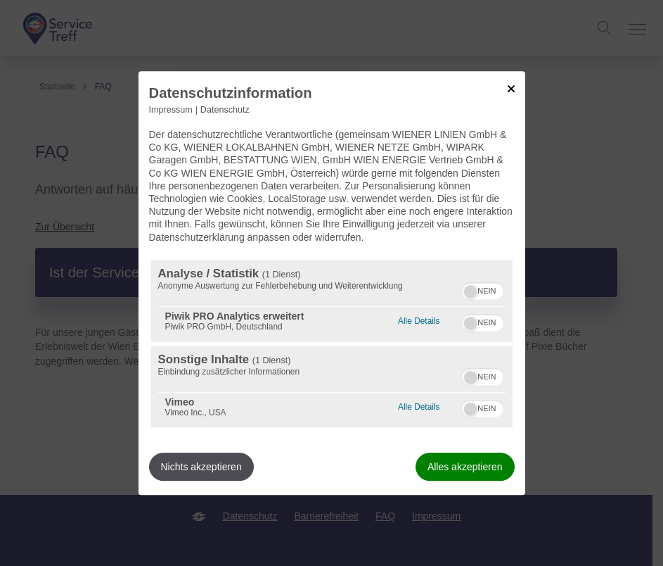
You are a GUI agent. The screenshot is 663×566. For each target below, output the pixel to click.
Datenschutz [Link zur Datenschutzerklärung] (225, 110)
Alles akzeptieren (465, 466)
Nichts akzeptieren (201, 466)
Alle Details (418, 319)
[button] (470, 291)
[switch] (483, 289)
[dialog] (332, 283)
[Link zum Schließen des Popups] (511, 88)
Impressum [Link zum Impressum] (171, 110)
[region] (332, 343)
